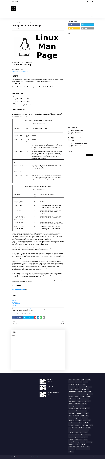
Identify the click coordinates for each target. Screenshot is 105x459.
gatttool (77, 396)
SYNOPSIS (15, 300)
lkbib (80, 422)
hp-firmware (76, 415)
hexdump (86, 413)
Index (13, 71)
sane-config (89, 442)
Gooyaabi (35, 457)
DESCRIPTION (16, 304)
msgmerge (71, 432)
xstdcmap (71, 451)
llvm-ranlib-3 (77, 425)
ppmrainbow (84, 437)
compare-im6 (72, 387)
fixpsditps (75, 394)
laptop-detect (79, 420)
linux (22, 313)
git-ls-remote (80, 401)
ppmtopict (71, 439)
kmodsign (85, 418)
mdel (70, 430)
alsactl (70, 379)
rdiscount (83, 442)
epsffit (89, 391)
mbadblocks (81, 427)
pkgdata (77, 434)
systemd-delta (72, 446)
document (18, 313)
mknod (86, 430)
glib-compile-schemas (73, 408)
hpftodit (82, 415)
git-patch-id (77, 403)
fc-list (70, 394)
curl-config (81, 387)
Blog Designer (23, 457)
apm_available (76, 379)
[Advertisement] (81, 79)
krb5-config (71, 420)
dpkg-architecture (85, 389)
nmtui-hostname (83, 432)
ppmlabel (71, 437)
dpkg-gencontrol (72, 391)
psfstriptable (71, 442)
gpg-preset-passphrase (74, 410)
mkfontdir (75, 430)
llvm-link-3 (71, 425)
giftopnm (82, 396)
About (17, 1)
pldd (82, 434)
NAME (14, 299)
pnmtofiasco (87, 434)
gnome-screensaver (84, 408)
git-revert (84, 403)
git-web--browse (79, 406)
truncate (82, 446)
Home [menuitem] (12, 16)
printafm (85, 439)
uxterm (87, 446)
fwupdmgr (71, 396)
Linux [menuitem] (18, 16)
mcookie (88, 427)
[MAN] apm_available (80, 137)
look (83, 425)
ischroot (70, 418)
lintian (84, 420)
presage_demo (78, 439)
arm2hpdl (88, 379)
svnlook (83, 444)
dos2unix (77, 389)
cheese (83, 384)
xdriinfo (87, 449)
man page (16, 22)
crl (77, 387)
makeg (91, 425)
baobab (85, 382)
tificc (78, 446)
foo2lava (81, 394)
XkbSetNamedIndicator (18, 289)
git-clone (79, 398)
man (25, 313)
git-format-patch (72, 401)
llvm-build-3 (85, 422)
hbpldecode (79, 413)
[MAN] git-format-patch (81, 143)
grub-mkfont (83, 410)
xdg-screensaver (80, 449)
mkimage (81, 430)
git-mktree (71, 403)
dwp (85, 391)
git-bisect (88, 396)
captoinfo (78, 384)
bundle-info (71, 384)
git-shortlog (71, 406)
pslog (77, 442)
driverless (80, 391)
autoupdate (71, 382)
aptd (83, 379)
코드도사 (15, 29)
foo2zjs (86, 394)
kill (80, 418)
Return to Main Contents (21, 71)
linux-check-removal (73, 422)
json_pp (76, 418)
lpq (87, 425)
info (87, 415)
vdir (69, 449)
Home (12, 1)
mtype (76, 432)
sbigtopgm (71, 444)
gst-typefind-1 (72, 413)
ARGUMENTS (15, 302)
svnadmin (77, 444)
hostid (70, 415)
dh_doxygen (88, 387)
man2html (30, 309)
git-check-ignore (72, 398)
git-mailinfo (87, 401)
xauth (73, 449)
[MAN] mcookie (79, 130)
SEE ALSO (14, 305)
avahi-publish (79, 382)
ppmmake (77, 437)
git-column (85, 398)
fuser (91, 394)
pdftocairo (71, 434)
